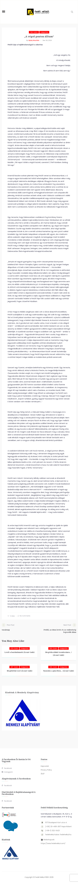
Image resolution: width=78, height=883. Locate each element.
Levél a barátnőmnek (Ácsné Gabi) (19, 652)
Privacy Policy (46, 770)
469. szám (53, 667)
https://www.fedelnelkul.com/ (53, 843)
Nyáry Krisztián (34, 40)
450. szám (53, 648)
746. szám (34, 32)
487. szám (14, 667)
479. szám (14, 648)
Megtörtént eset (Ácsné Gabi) (19, 671)
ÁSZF (43, 773)
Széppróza (44, 32)
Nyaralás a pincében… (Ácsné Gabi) (58, 671)
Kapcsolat (45, 766)
